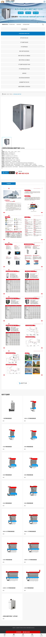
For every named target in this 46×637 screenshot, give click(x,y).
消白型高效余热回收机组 (24, 77)
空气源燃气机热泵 (12, 24)
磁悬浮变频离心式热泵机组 (24, 86)
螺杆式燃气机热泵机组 (24, 51)
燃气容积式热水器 (24, 37)
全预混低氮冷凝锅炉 (26, 24)
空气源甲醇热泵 (24, 46)
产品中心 (10, 94)
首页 (8, 94)
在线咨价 (5, 172)
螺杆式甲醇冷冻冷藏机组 (24, 60)
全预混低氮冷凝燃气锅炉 (24, 33)
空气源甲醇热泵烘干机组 (24, 68)
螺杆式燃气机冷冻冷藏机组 (24, 55)
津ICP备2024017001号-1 (31, 627)
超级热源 (24, 73)
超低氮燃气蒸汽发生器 (24, 82)
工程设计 (11, 172)
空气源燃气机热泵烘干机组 (24, 64)
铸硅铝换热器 (19, 24)
